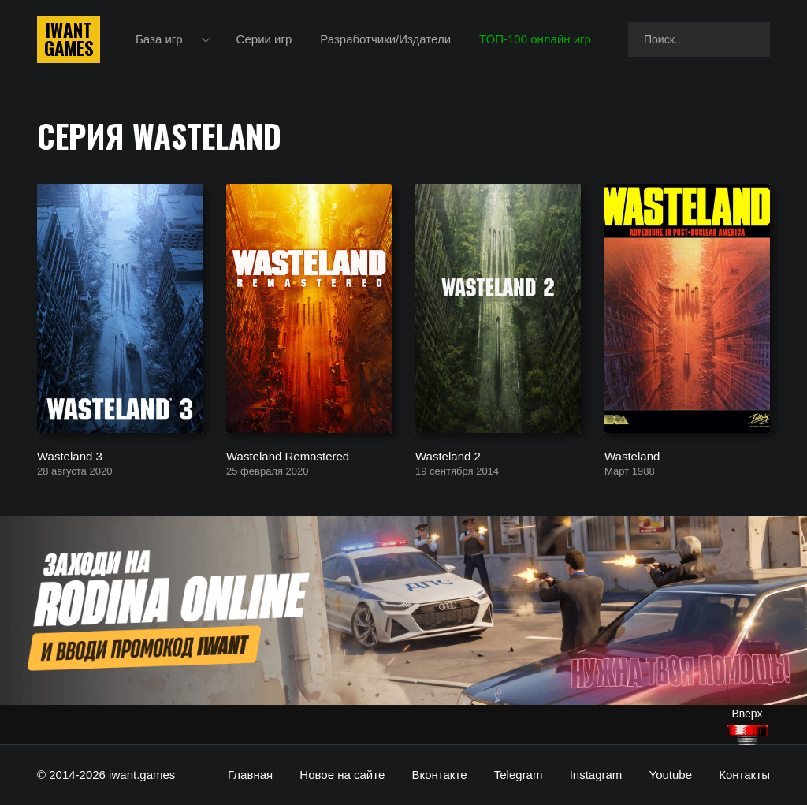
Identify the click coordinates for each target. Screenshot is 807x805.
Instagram (596, 774)
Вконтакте (439, 774)
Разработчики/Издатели (385, 39)
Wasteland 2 (448, 455)
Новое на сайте (342, 774)
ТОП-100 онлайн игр (535, 39)
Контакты (744, 774)
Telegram (518, 774)
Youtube (671, 774)
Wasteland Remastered (287, 455)
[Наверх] (747, 735)
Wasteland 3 (69, 455)
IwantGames (68, 39)
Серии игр (264, 39)
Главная (250, 774)
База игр (159, 39)
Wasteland (632, 455)
